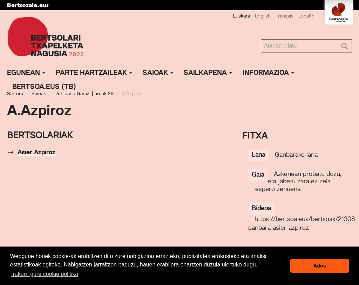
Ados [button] (319, 266)
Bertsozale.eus (28, 5)
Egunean (26, 73)
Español (307, 16)
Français (284, 16)
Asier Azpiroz (36, 152)
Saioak (158, 73)
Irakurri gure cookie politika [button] (44, 274)
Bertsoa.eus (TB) (44, 87)
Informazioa (268, 73)
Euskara (241, 16)
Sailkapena (208, 73)
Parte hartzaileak (94, 73)
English (263, 16)
